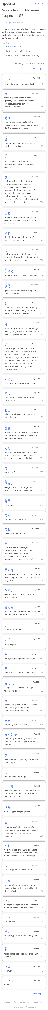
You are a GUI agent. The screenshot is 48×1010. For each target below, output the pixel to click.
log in (10, 29)
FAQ (15, 1002)
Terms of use (17, 1007)
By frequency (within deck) (18, 51)
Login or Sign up (36, 3)
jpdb (7, 3)
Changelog (31, 1007)
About (7, 1002)
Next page (38, 68)
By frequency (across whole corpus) (22, 55)
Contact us (24, 1002)
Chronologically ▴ (14, 46)
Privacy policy (38, 1002)
